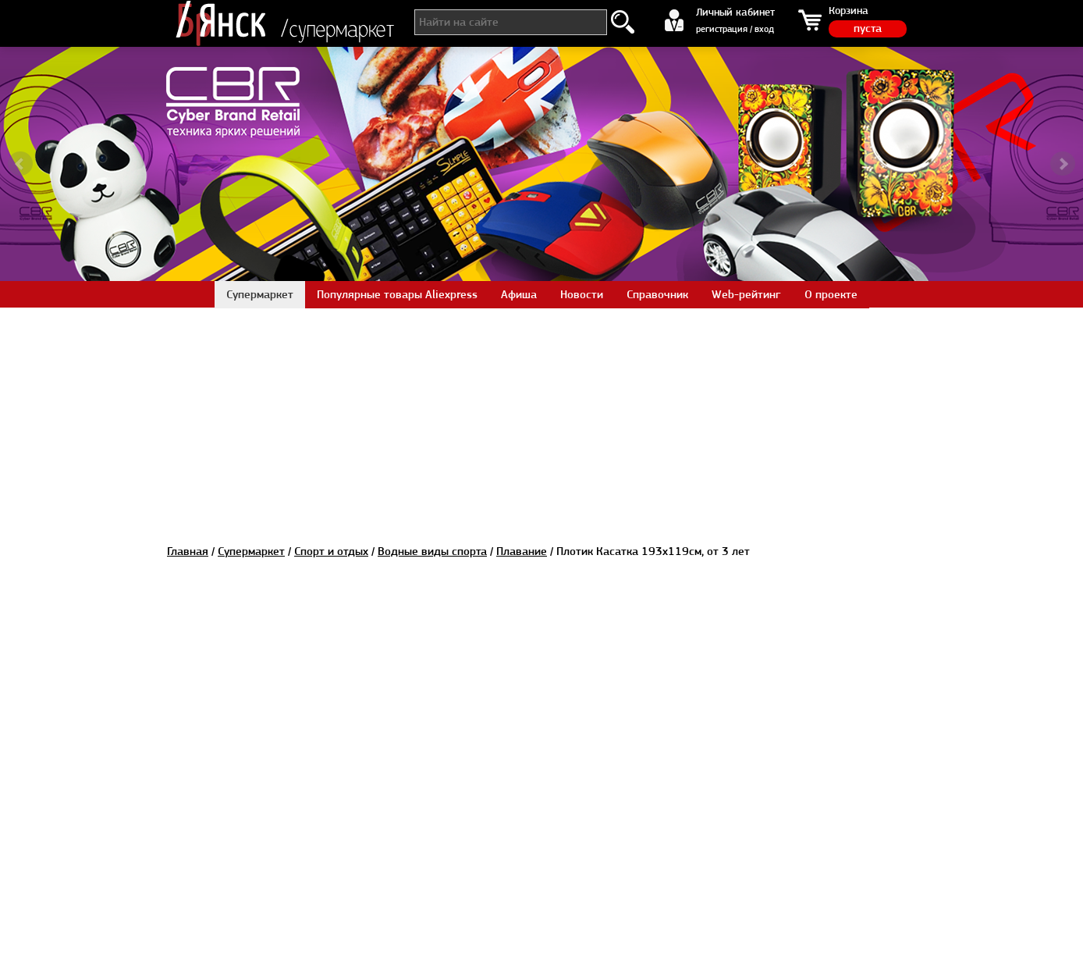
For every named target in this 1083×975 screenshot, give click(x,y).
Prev (20, 163)
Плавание (521, 551)
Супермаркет (251, 551)
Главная (187, 551)
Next (1062, 163)
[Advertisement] (541, 417)
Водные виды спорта (432, 551)
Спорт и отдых (331, 551)
